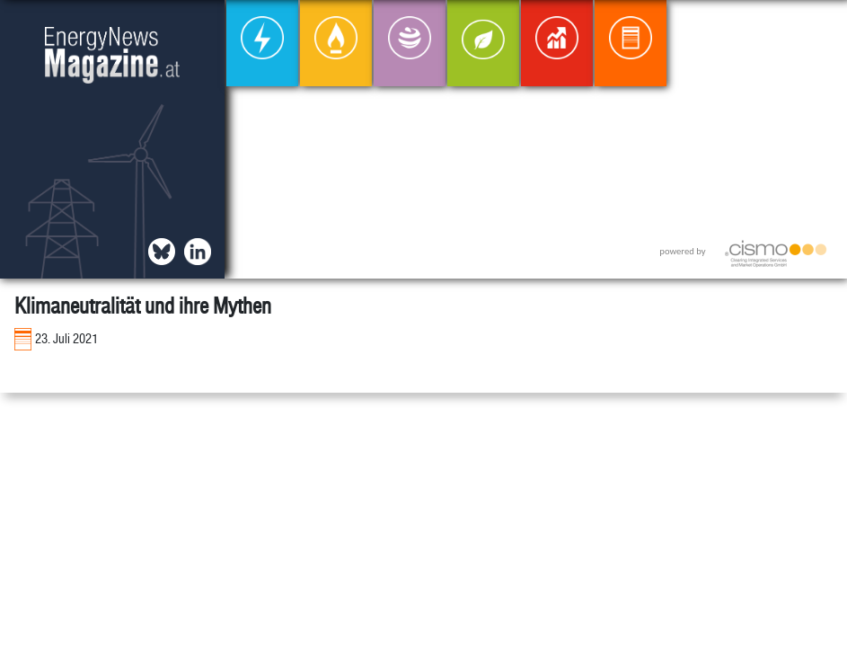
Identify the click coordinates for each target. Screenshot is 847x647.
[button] (819, 28)
